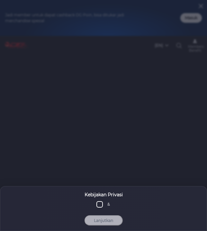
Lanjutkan (103, 221)
